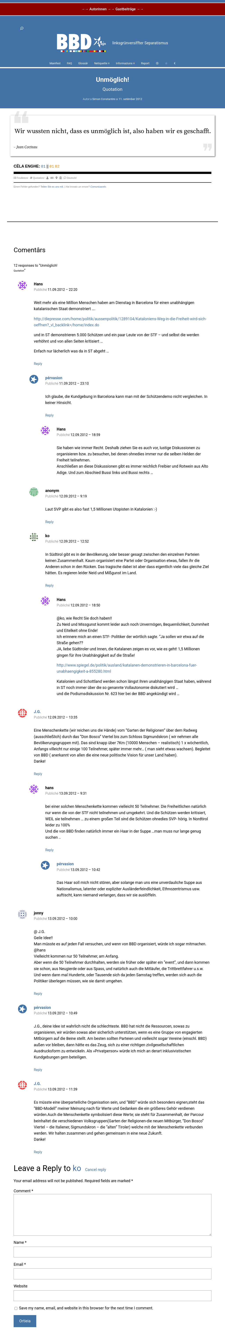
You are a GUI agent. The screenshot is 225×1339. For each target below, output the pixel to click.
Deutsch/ (72, 178)
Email (20, 1264)
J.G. (37, 712)
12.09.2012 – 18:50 (85, 605)
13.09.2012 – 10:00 (62, 919)
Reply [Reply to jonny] (38, 994)
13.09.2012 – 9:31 (73, 794)
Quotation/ (38, 178)
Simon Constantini (103, 99)
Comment (23, 1191)
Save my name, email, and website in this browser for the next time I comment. (86, 1308)
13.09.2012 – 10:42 (85, 870)
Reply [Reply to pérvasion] (49, 415)
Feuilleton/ (22, 178)
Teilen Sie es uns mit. (52, 186)
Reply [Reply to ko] (49, 586)
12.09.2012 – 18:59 (85, 435)
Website (20, 1286)
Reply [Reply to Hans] (38, 364)
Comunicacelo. (98, 186)
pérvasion (53, 378)
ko (77, 1168)
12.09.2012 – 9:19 (73, 496)
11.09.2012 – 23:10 (74, 384)
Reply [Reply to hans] (49, 850)
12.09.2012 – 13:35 (62, 717)
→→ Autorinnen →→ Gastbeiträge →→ (112, 9)
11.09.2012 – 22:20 (62, 290)
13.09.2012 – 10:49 (62, 1013)
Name (20, 1242)
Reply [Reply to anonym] (49, 522)
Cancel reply (95, 1169)
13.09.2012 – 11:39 (62, 1089)
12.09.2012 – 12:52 (74, 541)
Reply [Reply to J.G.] (38, 774)
